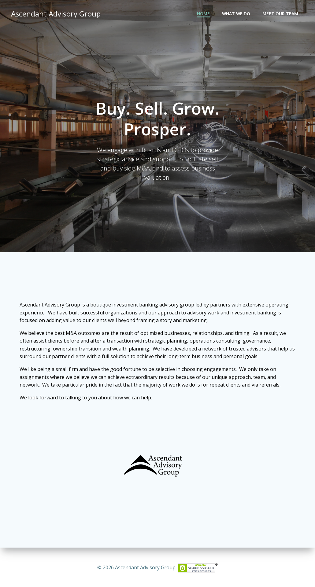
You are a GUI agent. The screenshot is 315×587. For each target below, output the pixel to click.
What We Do (236, 14)
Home (203, 14)
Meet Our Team (280, 14)
